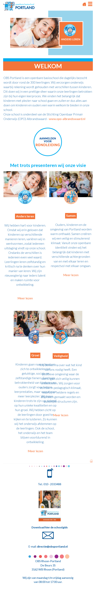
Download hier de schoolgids (50, 527)
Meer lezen (25, 298)
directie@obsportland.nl (52, 546)
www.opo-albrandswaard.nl (67, 119)
